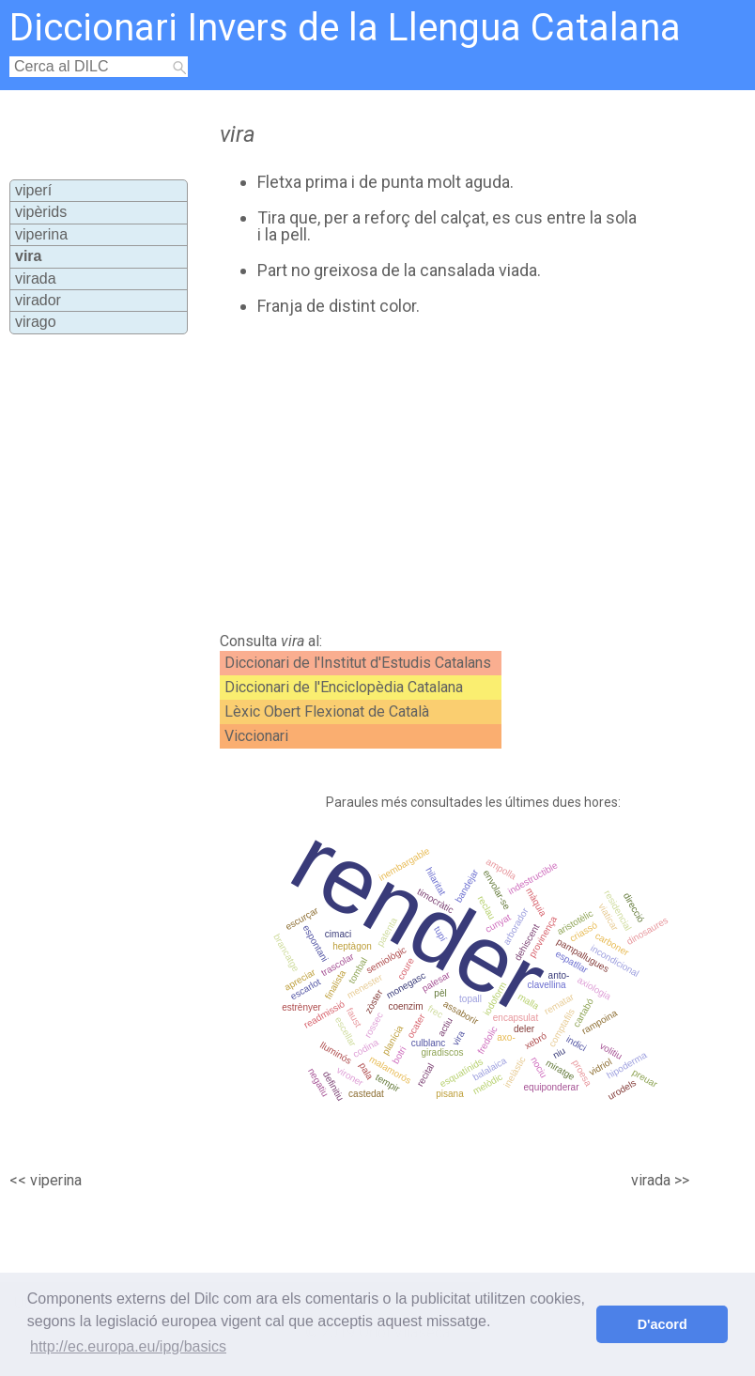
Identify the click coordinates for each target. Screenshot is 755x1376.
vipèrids (41, 212)
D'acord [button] (662, 1324)
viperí (33, 190)
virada (35, 278)
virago (35, 322)
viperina (41, 234)
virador (38, 300)
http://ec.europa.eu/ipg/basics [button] (128, 1346)
